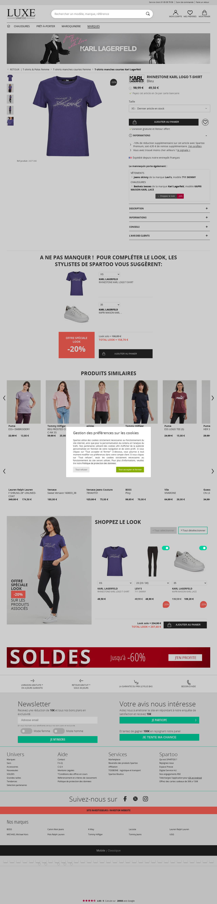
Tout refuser (81, 469)
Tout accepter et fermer (130, 469)
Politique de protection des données (99, 463)
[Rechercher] (147, 14)
